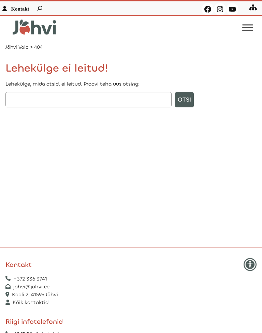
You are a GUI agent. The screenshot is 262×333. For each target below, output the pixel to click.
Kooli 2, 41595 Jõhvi (35, 294)
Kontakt (20, 9)
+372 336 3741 (30, 278)
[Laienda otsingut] (40, 8)
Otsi (184, 100)
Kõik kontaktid (30, 302)
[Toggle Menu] (247, 28)
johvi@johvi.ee (31, 286)
